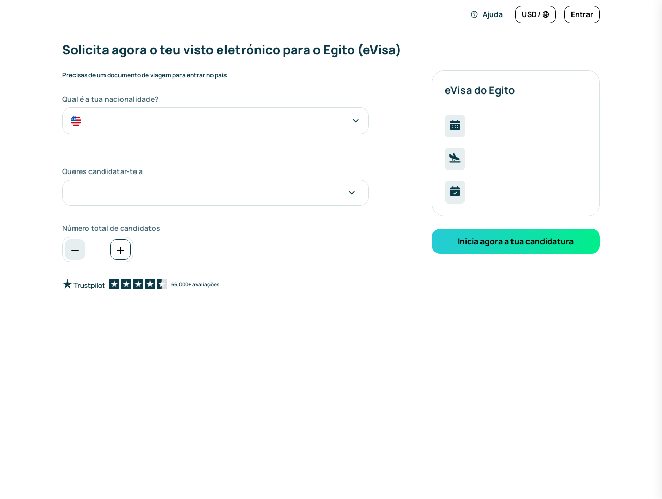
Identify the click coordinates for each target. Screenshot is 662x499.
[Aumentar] (120, 249)
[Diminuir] (75, 249)
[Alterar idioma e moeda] (535, 14)
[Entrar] (582, 14)
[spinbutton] (97, 249)
